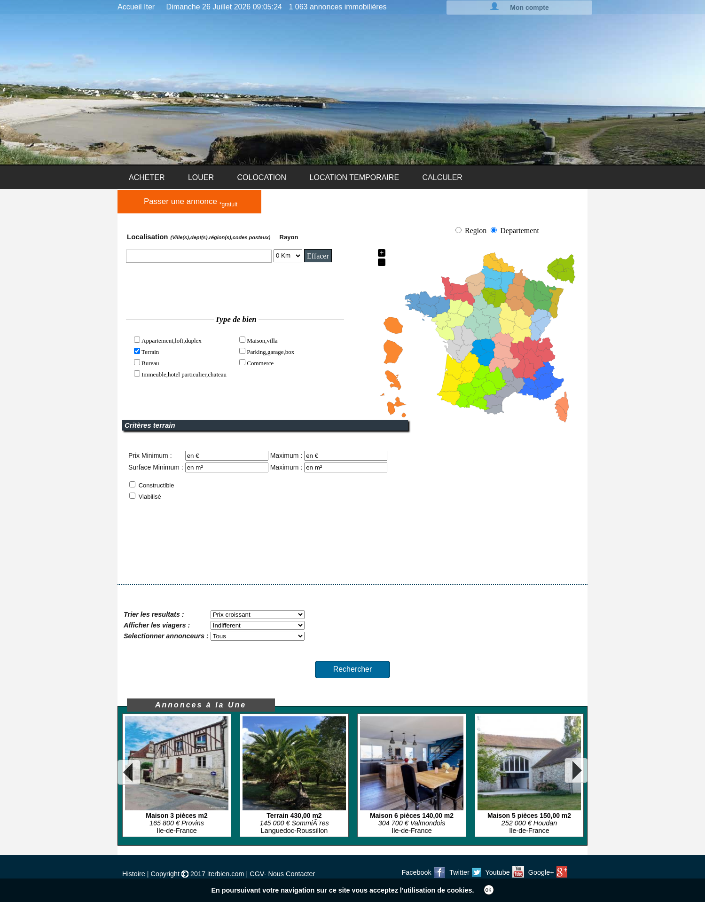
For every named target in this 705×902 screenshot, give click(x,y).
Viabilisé (150, 496)
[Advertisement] (488, 514)
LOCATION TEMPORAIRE (355, 177)
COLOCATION (261, 177)
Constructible (156, 485)
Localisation (200, 237)
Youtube (505, 872)
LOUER (201, 177)
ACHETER (146, 177)
